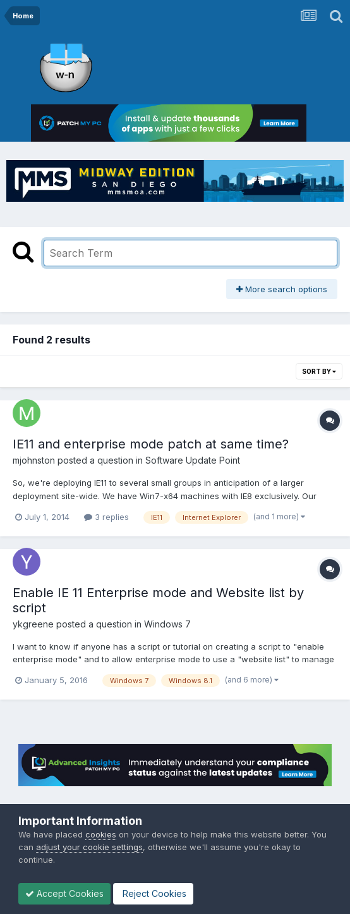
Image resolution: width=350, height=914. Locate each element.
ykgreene (33, 624)
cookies (100, 834)
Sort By (319, 371)
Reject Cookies (153, 893)
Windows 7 (167, 624)
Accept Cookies (64, 893)
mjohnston (34, 460)
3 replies (106, 517)
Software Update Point (192, 460)
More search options (281, 289)
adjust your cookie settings (89, 847)
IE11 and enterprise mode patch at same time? (151, 444)
